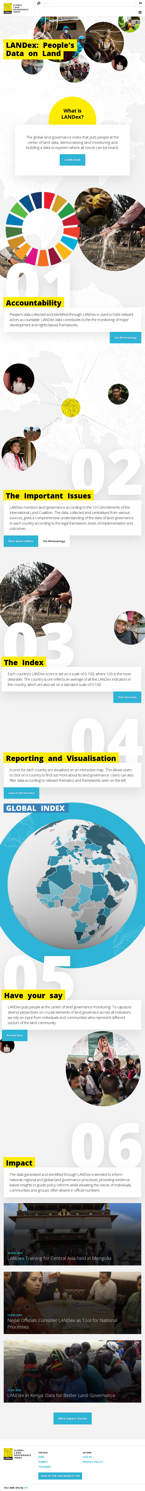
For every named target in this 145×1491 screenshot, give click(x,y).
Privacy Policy (93, 1462)
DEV (26, 1487)
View (41, 1457)
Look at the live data (21, 793)
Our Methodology (125, 337)
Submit (43, 1462)
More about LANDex (21, 541)
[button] (139, 12)
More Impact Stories (72, 1418)
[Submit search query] (39, 3)
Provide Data (15, 1035)
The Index (44, 1467)
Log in (87, 1457)
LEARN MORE (72, 160)
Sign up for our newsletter (60, 1476)
